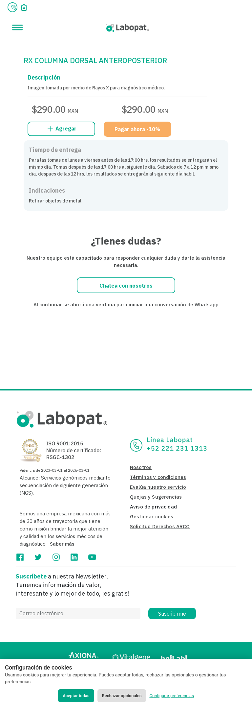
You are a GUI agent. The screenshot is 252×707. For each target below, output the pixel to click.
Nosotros (141, 467)
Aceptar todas (76, 695)
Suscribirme (172, 613)
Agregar (61, 129)
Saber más (62, 544)
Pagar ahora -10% (137, 129)
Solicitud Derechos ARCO (160, 526)
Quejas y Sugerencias (156, 497)
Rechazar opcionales (122, 695)
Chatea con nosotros (126, 285)
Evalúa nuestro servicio (158, 487)
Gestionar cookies (152, 516)
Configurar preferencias (171, 695)
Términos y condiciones (158, 477)
